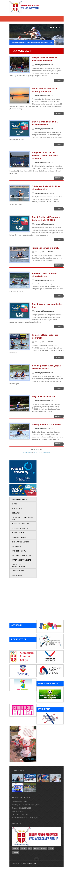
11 (37, 452)
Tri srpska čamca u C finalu (45, 248)
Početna (15, 849)
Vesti (30, 849)
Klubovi (36, 849)
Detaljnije (58, 80)
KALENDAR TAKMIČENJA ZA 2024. (22, 518)
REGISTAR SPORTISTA (20, 524)
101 (46, 452)
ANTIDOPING (17, 546)
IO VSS (14, 504)
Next (48, 452)
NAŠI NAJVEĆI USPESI (20, 542)
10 (36, 452)
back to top (36, 859)
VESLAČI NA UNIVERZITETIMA (18, 565)
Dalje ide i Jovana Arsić (43, 396)
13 (40, 452)
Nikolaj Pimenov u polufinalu (46, 424)
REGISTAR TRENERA (20, 528)
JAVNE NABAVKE (18, 571)
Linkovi (51, 849)
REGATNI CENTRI (18, 533)
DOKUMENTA (17, 508)
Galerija (43, 849)
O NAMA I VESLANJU (19, 499)
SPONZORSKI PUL (19, 551)
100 (43, 452)
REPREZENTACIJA (19, 537)
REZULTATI (16, 513)
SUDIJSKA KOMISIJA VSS (21, 555)
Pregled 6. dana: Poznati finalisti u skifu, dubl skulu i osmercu (45, 155)
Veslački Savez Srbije (29, 863)
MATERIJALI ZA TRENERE (21, 560)
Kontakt (15, 852)
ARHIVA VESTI (17, 575)
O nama (23, 849)
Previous (26, 452)
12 (39, 452)
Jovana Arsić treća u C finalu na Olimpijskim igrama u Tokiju (32, 43)
